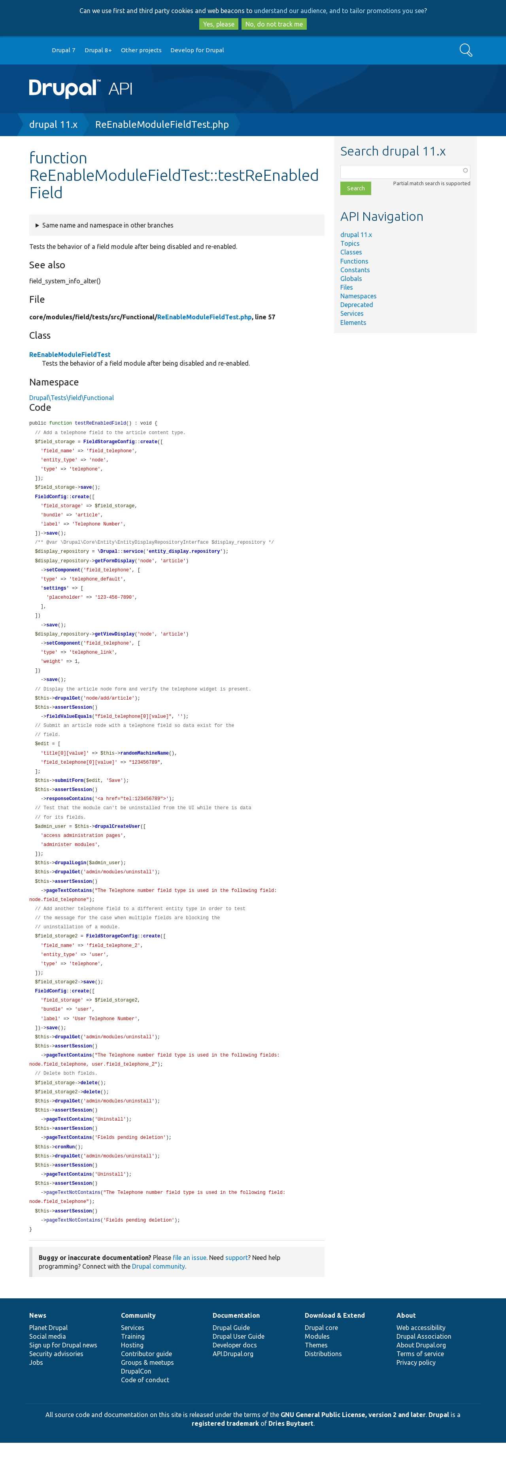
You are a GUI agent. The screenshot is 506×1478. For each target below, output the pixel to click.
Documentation (236, 1350)
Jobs (36, 1397)
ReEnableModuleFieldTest (70, 354)
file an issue (189, 1292)
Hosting (132, 1380)
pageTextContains (69, 911)
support (236, 1292)
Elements (353, 322)
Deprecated (356, 304)
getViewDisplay (115, 643)
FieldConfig (50, 500)
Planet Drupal (48, 1362)
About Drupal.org (421, 1380)
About (406, 1350)
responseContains (69, 815)
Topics (350, 243)
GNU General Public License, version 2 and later (353, 1449)
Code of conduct (145, 1415)
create (148, 443)
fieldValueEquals (69, 729)
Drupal (439, 1449)
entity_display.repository (184, 557)
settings (54, 595)
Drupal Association (423, 1371)
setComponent (63, 576)
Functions (354, 261)
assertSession (73, 720)
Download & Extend (335, 1350)
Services (352, 313)
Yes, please (218, 24)
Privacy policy (416, 1397)
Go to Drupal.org (36, 50)
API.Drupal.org (233, 1389)
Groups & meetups (147, 1397)
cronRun (65, 1178)
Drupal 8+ (98, 50)
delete (89, 1111)
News (37, 1350)
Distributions (323, 1389)
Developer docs (235, 1380)
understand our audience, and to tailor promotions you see (339, 10)
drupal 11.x (53, 124)
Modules (317, 1371)
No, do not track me (274, 24)
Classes (351, 252)
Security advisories (56, 1389)
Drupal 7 (64, 50)
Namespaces (358, 296)
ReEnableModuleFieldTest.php (162, 124)
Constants (355, 269)
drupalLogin (70, 882)
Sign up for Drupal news (63, 1380)
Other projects (141, 50)
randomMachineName (144, 768)
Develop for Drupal (197, 50)
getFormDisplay (115, 567)
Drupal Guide (231, 1362)
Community (138, 1350)
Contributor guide (146, 1389)
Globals (351, 278)
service (133, 557)
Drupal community (158, 1301)
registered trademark (225, 1458)
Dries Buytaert (290, 1458)
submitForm (69, 796)
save (86, 490)
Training (133, 1371)
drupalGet (68, 710)
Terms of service (420, 1389)
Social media (47, 1371)
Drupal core (321, 1362)
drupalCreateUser (117, 844)
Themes (316, 1380)
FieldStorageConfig (109, 443)
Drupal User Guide (238, 1371)
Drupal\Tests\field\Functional (71, 397)
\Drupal (107, 557)
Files (346, 287)
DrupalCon (136, 1406)
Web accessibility (421, 1362)
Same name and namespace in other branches (108, 225)
